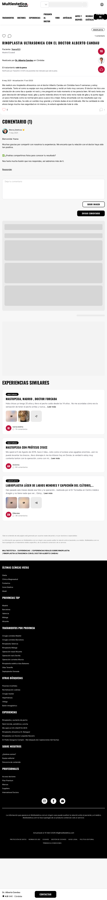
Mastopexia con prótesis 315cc (26, 447)
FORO (57, 17)
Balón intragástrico (9, 706)
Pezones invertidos (9, 686)
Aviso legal (73, 839)
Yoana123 (15, 49)
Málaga (5, 617)
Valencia (5, 613)
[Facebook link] (53, 801)
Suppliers (6, 788)
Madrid (5, 605)
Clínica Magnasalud (10, 579)
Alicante (5, 621)
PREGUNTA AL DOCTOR (48, 18)
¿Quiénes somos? (9, 754)
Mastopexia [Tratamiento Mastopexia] (12, 394)
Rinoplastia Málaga (9, 648)
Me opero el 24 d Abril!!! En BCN (14, 728)
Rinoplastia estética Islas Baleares (15, 663)
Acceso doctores (8, 776)
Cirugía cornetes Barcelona (13, 640)
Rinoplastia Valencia (10, 644)
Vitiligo (5, 702)
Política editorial (87, 839)
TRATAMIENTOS (8, 17)
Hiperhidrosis (7, 698)
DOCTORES (21, 17)
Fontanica (6, 583)
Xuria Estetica (7, 587)
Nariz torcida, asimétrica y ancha (15, 724)
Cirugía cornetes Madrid (11, 636)
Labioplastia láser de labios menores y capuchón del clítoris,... (50, 485)
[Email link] (62, 801)
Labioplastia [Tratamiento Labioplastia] (12, 481)
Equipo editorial (8, 758)
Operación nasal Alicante (12, 652)
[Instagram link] (44, 801)
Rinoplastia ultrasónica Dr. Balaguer (16, 732)
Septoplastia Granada (10, 671)
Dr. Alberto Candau (24, 60)
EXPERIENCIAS (34, 17)
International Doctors (10, 792)
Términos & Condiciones (52, 843)
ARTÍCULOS (67, 17)
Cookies (46, 839)
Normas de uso (34, 839)
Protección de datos (18, 839)
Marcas (5, 784)
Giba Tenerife (7, 667)
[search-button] (84, 4)
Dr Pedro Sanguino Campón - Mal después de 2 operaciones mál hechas (30, 740)
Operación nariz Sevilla (11, 656)
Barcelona (6, 609)
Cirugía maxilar (8, 694)
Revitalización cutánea (11, 690)
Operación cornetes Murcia (13, 659)
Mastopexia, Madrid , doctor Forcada (31, 399)
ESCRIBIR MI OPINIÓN (100, 17)
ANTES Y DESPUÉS (78, 18)
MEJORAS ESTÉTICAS (90, 18)
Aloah (4, 591)
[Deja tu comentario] (53, 189)
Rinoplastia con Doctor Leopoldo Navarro (18, 736)
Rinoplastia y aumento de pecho (14, 720)
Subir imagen (93, 204)
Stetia (4, 575)
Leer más (51, 406)
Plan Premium (7, 780)
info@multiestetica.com (64, 833)
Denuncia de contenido (11, 762)
